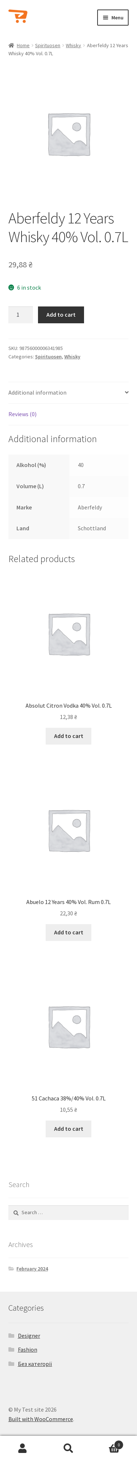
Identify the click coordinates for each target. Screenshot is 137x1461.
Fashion (27, 1349)
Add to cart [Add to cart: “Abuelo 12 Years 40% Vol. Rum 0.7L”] (68, 932)
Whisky (73, 45)
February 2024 (32, 1268)
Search (68, 1448)
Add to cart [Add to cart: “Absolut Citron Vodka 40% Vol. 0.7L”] (68, 735)
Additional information (37, 392)
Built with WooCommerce (40, 1419)
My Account (23, 1448)
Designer (29, 1335)
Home (23, 45)
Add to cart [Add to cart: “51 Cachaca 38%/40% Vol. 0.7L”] (68, 1128)
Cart (107, 1443)
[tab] (68, 393)
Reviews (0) (22, 414)
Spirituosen (47, 45)
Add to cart (61, 314)
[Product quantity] (20, 314)
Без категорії (35, 1363)
